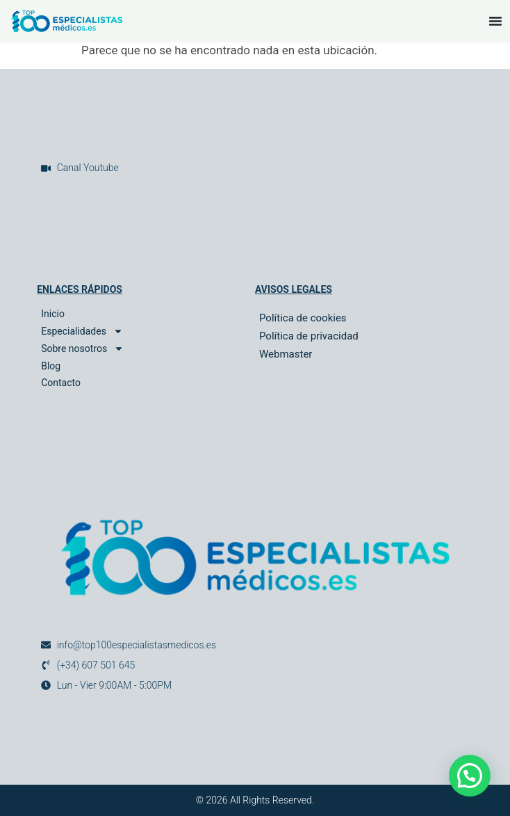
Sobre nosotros (82, 349)
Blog (50, 365)
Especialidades (82, 331)
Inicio (53, 313)
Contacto (61, 382)
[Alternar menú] (495, 21)
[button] (470, 776)
